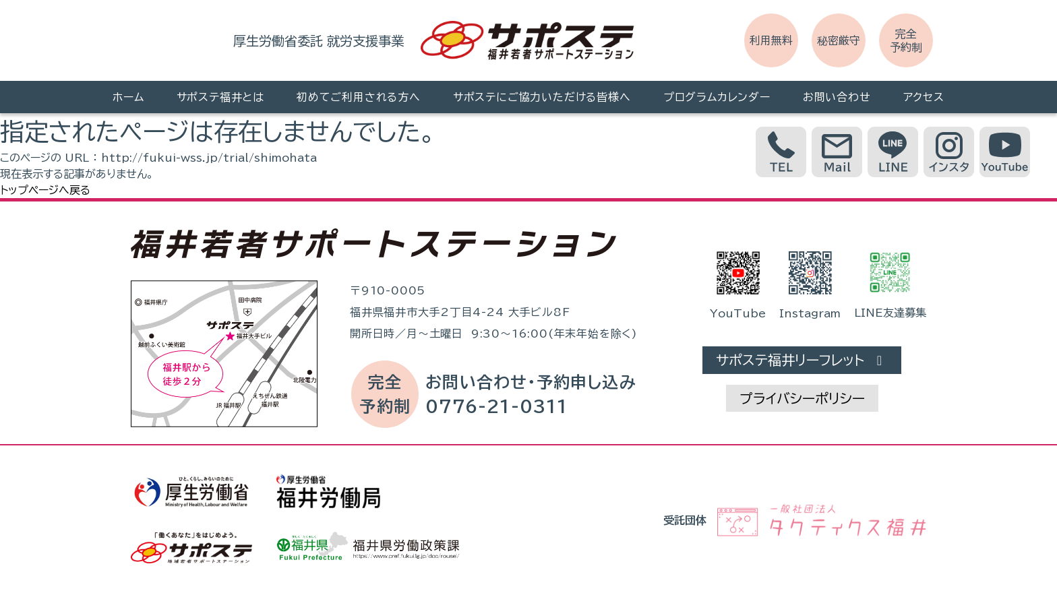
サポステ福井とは (220, 97)
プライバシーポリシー (802, 398)
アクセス (923, 97)
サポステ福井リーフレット (802, 360)
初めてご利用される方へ (359, 97)
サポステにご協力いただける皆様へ (542, 97)
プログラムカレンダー (717, 97)
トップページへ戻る (45, 190)
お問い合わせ (837, 97)
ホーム (128, 97)
